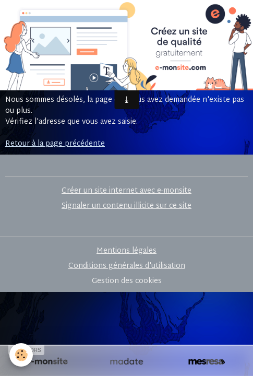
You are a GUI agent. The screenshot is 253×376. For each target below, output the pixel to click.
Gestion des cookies (127, 281)
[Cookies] (21, 355)
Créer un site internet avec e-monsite (126, 190)
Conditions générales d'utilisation (126, 266)
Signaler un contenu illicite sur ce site (126, 206)
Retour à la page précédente (55, 143)
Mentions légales (126, 250)
